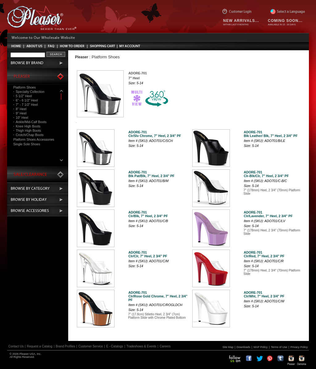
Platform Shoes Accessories (33, 139)
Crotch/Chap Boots (28, 135)
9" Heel (20, 113)
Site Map (228, 347)
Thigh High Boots (27, 130)
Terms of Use (279, 347)
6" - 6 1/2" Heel (25, 100)
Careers (165, 346)
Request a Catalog (39, 346)
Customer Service (90, 346)
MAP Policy (260, 347)
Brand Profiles (65, 346)
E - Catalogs (114, 346)
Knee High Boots (26, 126)
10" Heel (20, 117)
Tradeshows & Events (141, 346)
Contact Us (15, 346)
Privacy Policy (299, 347)
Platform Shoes (24, 87)
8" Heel (20, 109)
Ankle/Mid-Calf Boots (29, 122)
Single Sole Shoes (26, 144)
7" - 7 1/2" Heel (25, 104)
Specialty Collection (28, 91)
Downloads (244, 347)
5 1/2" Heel (22, 96)
